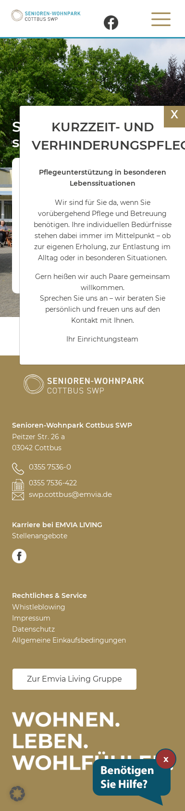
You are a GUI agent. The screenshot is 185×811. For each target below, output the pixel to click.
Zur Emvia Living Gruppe (74, 679)
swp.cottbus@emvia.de (70, 494)
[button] (17, 793)
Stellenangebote (39, 536)
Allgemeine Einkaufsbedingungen (69, 640)
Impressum (31, 618)
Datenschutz (33, 629)
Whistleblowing (38, 607)
